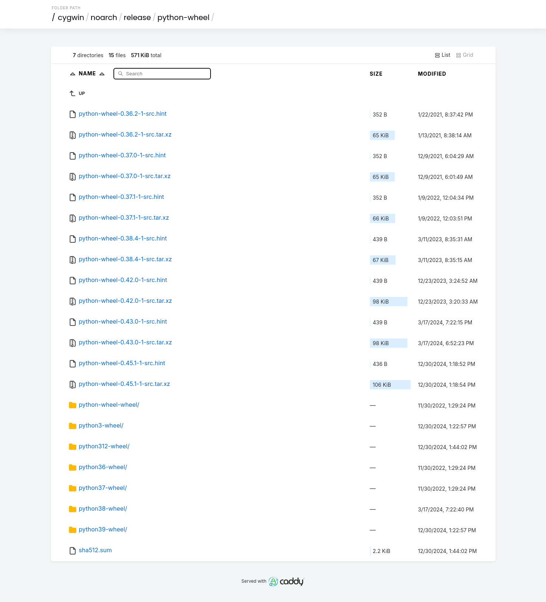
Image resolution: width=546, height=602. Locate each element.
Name (93, 73)
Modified (432, 74)
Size (376, 74)
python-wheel (183, 17)
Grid (464, 55)
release (137, 17)
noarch (104, 17)
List (442, 55)
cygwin (71, 17)
